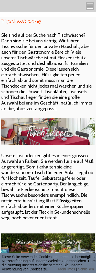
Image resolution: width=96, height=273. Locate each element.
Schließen (86, 269)
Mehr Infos (66, 269)
